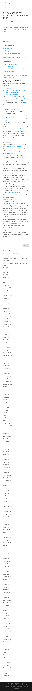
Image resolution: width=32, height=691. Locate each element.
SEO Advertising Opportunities (11, 94)
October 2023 (7, 353)
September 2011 (7, 668)
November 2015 (7, 540)
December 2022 (7, 376)
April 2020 (6, 433)
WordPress (16, 688)
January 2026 (6, 285)
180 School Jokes (10, 49)
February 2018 (7, 470)
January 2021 (6, 423)
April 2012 (6, 652)
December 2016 (7, 506)
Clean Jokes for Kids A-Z (10, 57)
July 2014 (5, 582)
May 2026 (6, 275)
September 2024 (7, 324)
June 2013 (6, 616)
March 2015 (6, 561)
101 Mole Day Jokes (20, 181)
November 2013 (7, 603)
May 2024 (6, 334)
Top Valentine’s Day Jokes (15, 146)
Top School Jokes (23, 57)
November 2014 (7, 571)
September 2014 (7, 576)
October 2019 (7, 441)
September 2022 (7, 384)
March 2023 (6, 368)
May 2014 (6, 587)
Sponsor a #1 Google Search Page (13, 69)
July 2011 (5, 670)
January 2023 (6, 373)
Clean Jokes (8, 51)
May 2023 (6, 363)
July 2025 (5, 301)
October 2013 (7, 605)
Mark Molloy (8, 21)
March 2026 (6, 280)
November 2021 (7, 407)
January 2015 (6, 566)
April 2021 (6, 418)
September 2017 (7, 483)
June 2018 (6, 459)
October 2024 (7, 321)
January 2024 (6, 345)
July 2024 (5, 329)
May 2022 (6, 394)
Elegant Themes (16, 686)
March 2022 (6, 399)
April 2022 (6, 397)
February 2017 (7, 501)
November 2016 (7, 509)
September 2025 (7, 295)
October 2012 (7, 636)
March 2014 (6, 592)
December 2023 (7, 347)
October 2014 (7, 574)
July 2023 (5, 360)
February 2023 (7, 371)
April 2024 (6, 337)
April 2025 (6, 308)
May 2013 (6, 618)
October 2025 (7, 293)
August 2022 (6, 386)
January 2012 (6, 660)
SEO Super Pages (8, 88)
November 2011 (7, 665)
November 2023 (7, 350)
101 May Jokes (7, 256)
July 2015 (5, 550)
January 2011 (6, 675)
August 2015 (6, 548)
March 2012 (6, 655)
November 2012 (7, 634)
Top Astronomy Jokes (16, 129)
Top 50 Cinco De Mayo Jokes (11, 253)
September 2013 (7, 608)
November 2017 (7, 478)
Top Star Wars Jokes (14, 192)
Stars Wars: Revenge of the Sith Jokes (13, 268)
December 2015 (7, 537)
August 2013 (6, 610)
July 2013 (5, 613)
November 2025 (7, 290)
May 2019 (6, 452)
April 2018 (6, 465)
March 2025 (6, 311)
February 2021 (7, 420)
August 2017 (6, 485)
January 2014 (6, 597)
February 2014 (7, 595)
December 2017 (7, 475)
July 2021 (5, 410)
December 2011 (7, 662)
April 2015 (6, 558)
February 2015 (7, 563)
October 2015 (7, 543)
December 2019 (7, 436)
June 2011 (6, 673)
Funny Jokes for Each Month (11, 75)
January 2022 (6, 405)
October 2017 (7, 480)
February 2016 (7, 532)
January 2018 (6, 472)
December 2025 (7, 288)
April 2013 (6, 621)
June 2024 (6, 332)
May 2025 (6, 306)
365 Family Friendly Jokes (12, 53)
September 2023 (7, 355)
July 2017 (5, 488)
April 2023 (6, 366)
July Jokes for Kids (8, 90)
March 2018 (6, 467)
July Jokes (19, 90)
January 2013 (6, 629)
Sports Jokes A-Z (10, 77)
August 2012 (6, 642)
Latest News (23, 21)
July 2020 (5, 428)
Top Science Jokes (9, 181)
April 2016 (6, 527)
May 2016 (6, 524)
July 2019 (5, 446)
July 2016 (5, 519)
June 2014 (6, 584)
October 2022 (7, 381)
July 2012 (5, 644)
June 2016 (6, 522)
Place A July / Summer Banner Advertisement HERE (12, 80)
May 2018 (6, 462)
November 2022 (7, 379)
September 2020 (7, 426)
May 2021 (6, 415)
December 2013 (7, 600)
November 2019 (7, 439)
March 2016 (6, 530)
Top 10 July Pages (15, 92)
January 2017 (6, 504)
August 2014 (6, 579)
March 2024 (6, 340)
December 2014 (7, 569)
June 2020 (6, 431)
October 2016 (7, 511)
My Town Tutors (7, 27)
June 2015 (6, 553)
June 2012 (6, 647)
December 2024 (7, 316)
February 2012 (7, 657)
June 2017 (6, 491)
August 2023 (6, 358)
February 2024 (7, 342)
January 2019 (6, 457)
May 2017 (6, 493)
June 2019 (6, 449)
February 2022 (7, 402)
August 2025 (6, 298)
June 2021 (6, 413)
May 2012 (6, 649)
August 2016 (6, 517)
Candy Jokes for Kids (22, 98)
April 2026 (6, 277)
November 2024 (7, 319)
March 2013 (6, 623)
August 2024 (6, 327)
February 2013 (7, 626)
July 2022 (5, 389)
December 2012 (7, 631)
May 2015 (6, 556)
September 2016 (7, 514)
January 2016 (6, 535)
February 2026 (7, 282)
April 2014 (6, 589)
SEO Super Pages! (9, 71)
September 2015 (7, 545)
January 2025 (6, 314)
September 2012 (7, 639)
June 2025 (6, 303)
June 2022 (6, 392)
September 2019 (7, 444)
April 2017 (6, 496)
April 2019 (6, 454)
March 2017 (6, 498)
